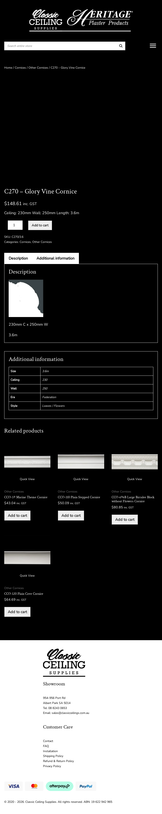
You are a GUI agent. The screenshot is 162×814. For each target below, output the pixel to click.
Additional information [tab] (55, 258)
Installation (50, 751)
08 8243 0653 (57, 708)
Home (8, 68)
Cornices (20, 68)
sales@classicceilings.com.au (70, 713)
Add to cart (40, 225)
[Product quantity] (15, 225)
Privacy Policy (52, 766)
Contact (48, 741)
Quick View (27, 479)
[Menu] (153, 45)
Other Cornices (38, 68)
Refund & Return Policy (58, 761)
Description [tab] (18, 258)
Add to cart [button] (17, 515)
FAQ (46, 746)
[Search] (121, 46)
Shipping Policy (53, 756)
